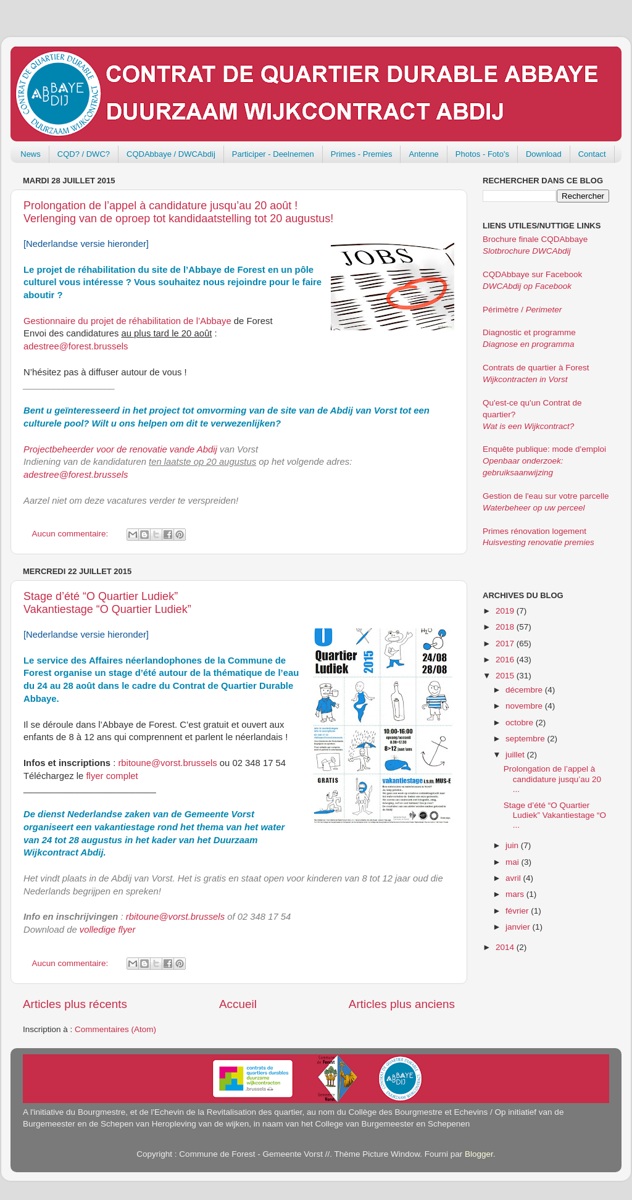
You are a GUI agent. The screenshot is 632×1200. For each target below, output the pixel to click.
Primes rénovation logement (534, 531)
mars (515, 894)
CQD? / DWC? (83, 154)
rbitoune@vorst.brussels (167, 763)
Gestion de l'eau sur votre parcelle (546, 496)
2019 (506, 610)
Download (544, 154)
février (518, 910)
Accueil (238, 1004)
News (30, 154)
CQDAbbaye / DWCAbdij (171, 154)
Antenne (423, 154)
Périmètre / (522, 309)
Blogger (479, 1154)
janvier (519, 926)
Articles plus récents (75, 1004)
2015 (506, 675)
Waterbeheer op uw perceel (534, 507)
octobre (520, 722)
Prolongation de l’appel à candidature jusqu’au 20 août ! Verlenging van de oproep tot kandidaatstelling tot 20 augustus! (178, 212)
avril (514, 878)
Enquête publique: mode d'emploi (544, 449)
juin (513, 845)
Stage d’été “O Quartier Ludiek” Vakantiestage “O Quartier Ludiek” (107, 602)
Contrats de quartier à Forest (536, 367)
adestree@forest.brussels (75, 346)
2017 (506, 643)
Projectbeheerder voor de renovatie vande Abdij (120, 449)
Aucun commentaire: (71, 533)
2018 (506, 626)
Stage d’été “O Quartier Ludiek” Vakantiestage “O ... (555, 815)
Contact (592, 154)
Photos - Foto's (482, 154)
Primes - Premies (362, 154)
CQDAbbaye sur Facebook (532, 274)
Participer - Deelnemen (273, 154)
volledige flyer (108, 930)
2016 (506, 659)
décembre (525, 689)
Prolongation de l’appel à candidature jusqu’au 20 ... (552, 778)
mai (513, 862)
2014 (506, 947)
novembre (525, 705)
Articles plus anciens (402, 1004)
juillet (516, 754)
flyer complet (112, 776)
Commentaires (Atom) (115, 1029)
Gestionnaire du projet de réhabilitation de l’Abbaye (127, 321)
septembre (526, 738)
